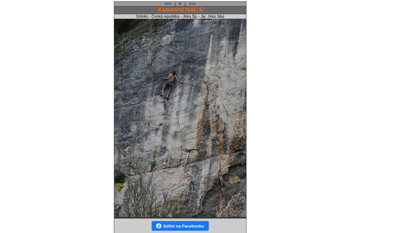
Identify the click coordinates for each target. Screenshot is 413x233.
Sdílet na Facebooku (180, 225)
